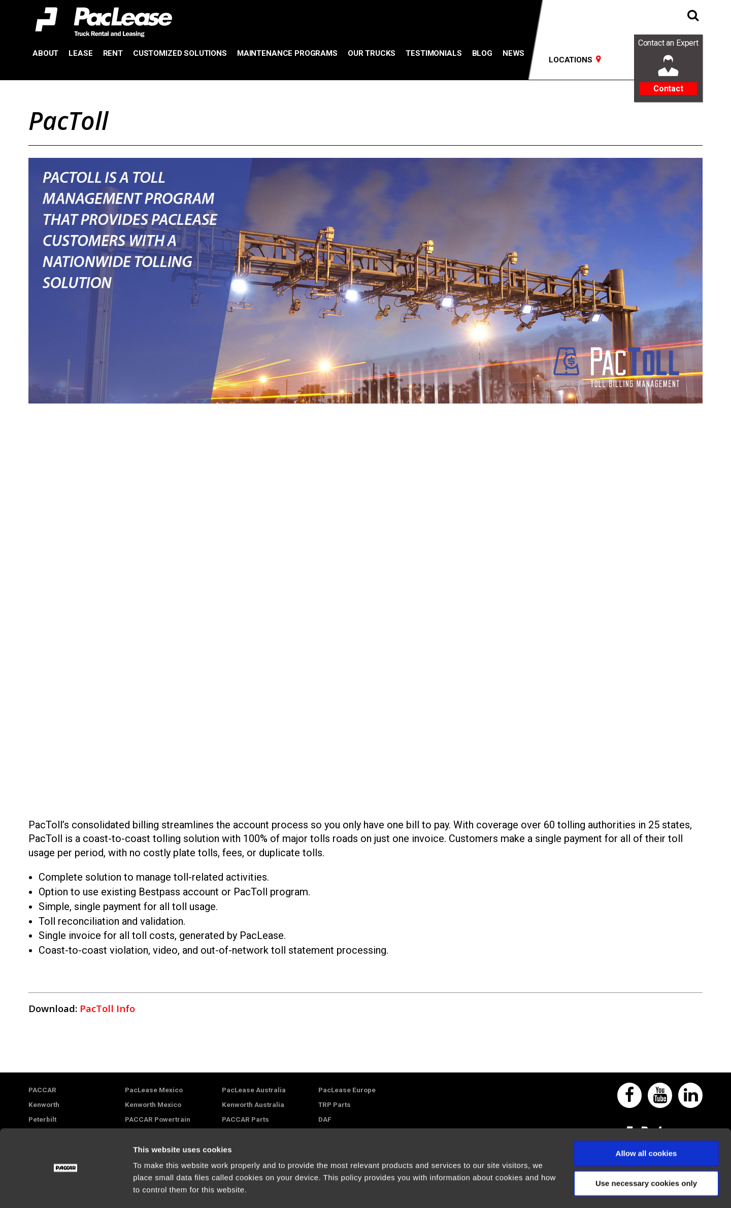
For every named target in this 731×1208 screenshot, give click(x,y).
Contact (668, 88)
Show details (156, 1188)
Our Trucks (371, 53)
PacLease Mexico (154, 1090)
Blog (482, 53)
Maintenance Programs (287, 53)
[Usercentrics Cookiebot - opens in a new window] (65, 1188)
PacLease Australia (254, 1090)
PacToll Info (107, 1008)
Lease (80, 53)
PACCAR (42, 1090)
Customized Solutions (180, 53)
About (45, 53)
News (513, 53)
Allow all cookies (646, 1124)
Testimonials (433, 53)
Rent (113, 53)
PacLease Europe (347, 1090)
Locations (570, 59)
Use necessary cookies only (646, 1153)
